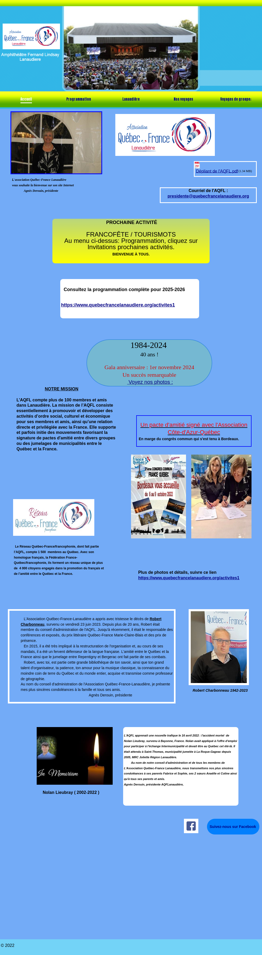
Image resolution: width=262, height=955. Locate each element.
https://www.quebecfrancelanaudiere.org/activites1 (118, 305)
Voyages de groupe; (235, 99)
